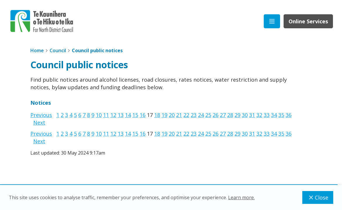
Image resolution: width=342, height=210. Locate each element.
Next (39, 122)
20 (172, 114)
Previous (41, 114)
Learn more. (241, 197)
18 (157, 114)
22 (186, 114)
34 (274, 114)
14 (128, 114)
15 (135, 114)
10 (99, 114)
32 (259, 114)
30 (245, 114)
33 (267, 114)
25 (208, 114)
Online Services (308, 21)
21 (179, 114)
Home (37, 50)
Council (58, 50)
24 (201, 114)
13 (121, 114)
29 (237, 114)
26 (215, 114)
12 (113, 114)
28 (230, 114)
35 (281, 114)
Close (317, 197)
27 (223, 114)
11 (106, 114)
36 (288, 114)
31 (252, 114)
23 (194, 114)
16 (142, 114)
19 (164, 114)
